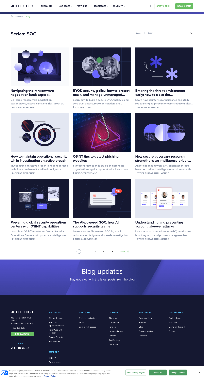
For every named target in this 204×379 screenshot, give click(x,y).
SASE (81, 322)
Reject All (157, 373)
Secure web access (87, 326)
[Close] (199, 373)
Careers (112, 335)
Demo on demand (177, 326)
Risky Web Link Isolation (55, 331)
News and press (116, 331)
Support (52, 357)
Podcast (142, 322)
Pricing (172, 331)
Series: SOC (23, 33)
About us (113, 318)
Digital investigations (88, 318)
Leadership (114, 322)
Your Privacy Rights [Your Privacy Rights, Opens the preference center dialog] (136, 373)
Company (117, 6)
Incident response (23, 107)
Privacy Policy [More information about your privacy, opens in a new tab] (50, 377)
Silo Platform (54, 341)
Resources (100, 6)
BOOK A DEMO (22, 334)
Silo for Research (56, 318)
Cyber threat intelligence (153, 173)
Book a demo (174, 318)
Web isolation (83, 107)
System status (55, 362)
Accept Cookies (178, 373)
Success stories (146, 331)
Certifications (114, 340)
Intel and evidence (86, 239)
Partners (81, 6)
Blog (141, 326)
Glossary (143, 335)
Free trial (173, 322)
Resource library (146, 318)
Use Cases (64, 6)
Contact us (113, 344)
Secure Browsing (56, 337)
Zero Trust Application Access (57, 324)
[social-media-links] (12, 348)
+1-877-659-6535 (18, 328)
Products (46, 6)
